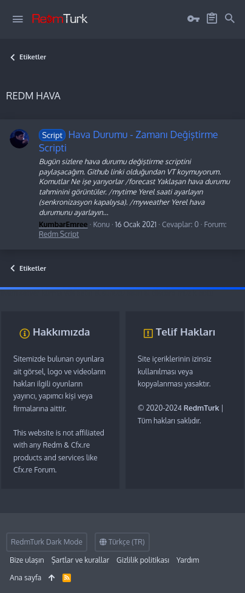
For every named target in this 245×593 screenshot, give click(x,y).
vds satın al (82, 292)
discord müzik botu (182, 292)
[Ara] (230, 19)
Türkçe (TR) (122, 541)
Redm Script (59, 234)
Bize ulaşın (27, 560)
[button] (17, 19)
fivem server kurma (31, 292)
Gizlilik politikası (142, 560)
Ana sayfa (25, 577)
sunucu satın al (126, 292)
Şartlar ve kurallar (80, 560)
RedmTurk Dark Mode (46, 541)
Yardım (187, 560)
